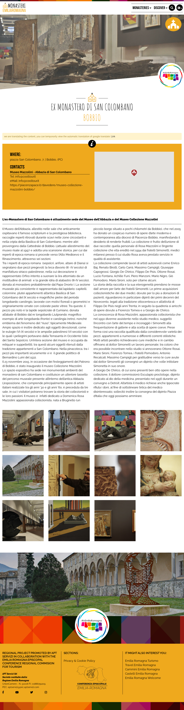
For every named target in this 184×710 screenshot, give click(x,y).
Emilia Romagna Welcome (143, 678)
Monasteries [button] (142, 8)
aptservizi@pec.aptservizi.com (23, 687)
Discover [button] (160, 8)
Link (113, 136)
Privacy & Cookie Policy (79, 660)
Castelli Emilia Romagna (141, 673)
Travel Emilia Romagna (140, 665)
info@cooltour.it (29, 180)
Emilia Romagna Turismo (141, 660)
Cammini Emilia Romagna (142, 669)
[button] (172, 7)
